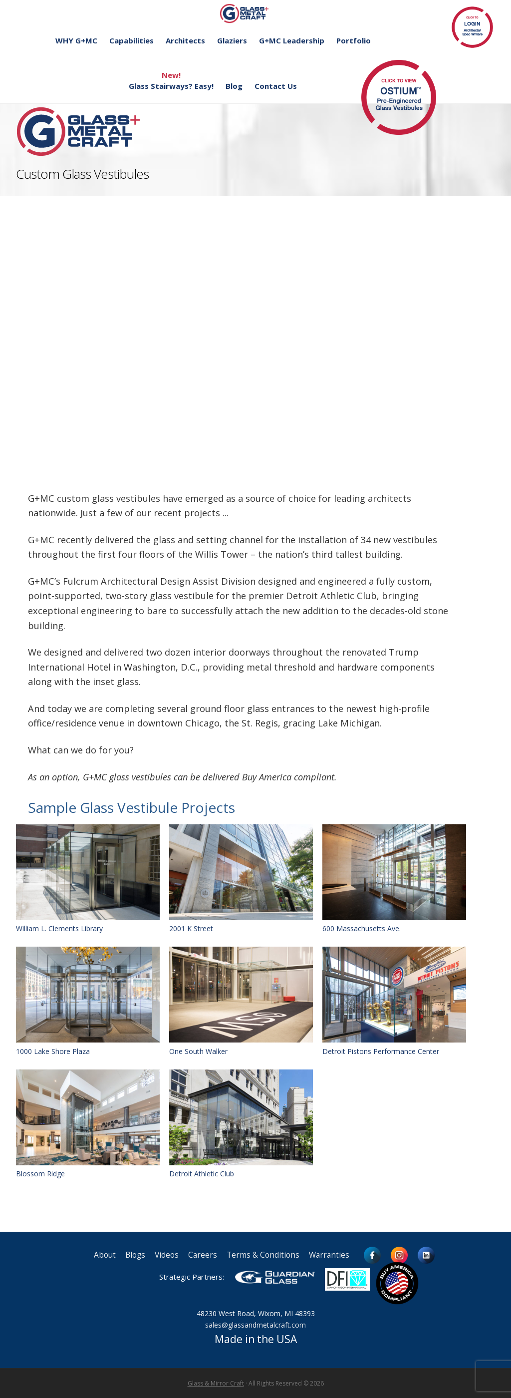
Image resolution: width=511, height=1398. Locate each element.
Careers (202, 1255)
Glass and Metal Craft (254, 13)
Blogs (135, 1255)
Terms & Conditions (263, 1255)
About (105, 1255)
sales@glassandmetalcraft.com (255, 1325)
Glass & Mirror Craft (216, 1383)
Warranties (329, 1255)
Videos (167, 1255)
